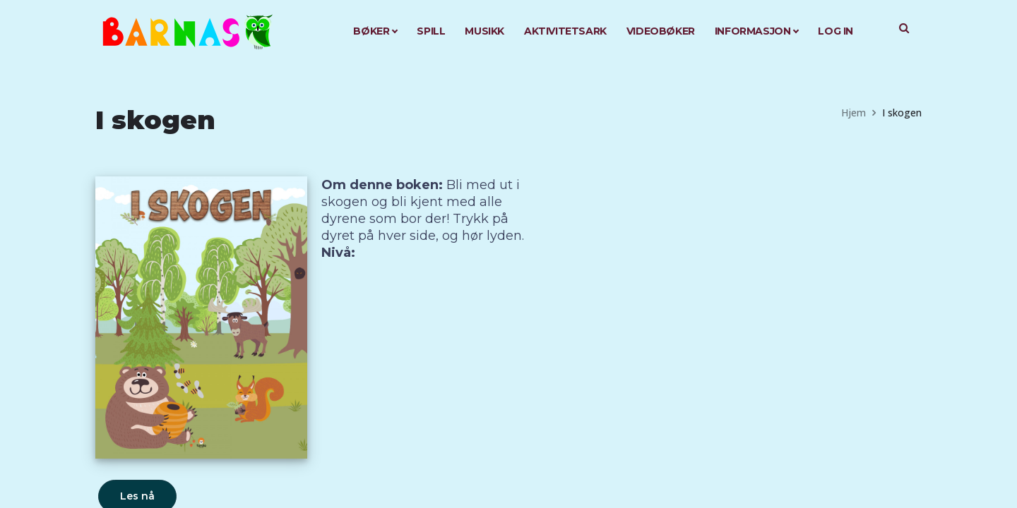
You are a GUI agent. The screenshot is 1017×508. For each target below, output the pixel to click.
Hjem (853, 112)
